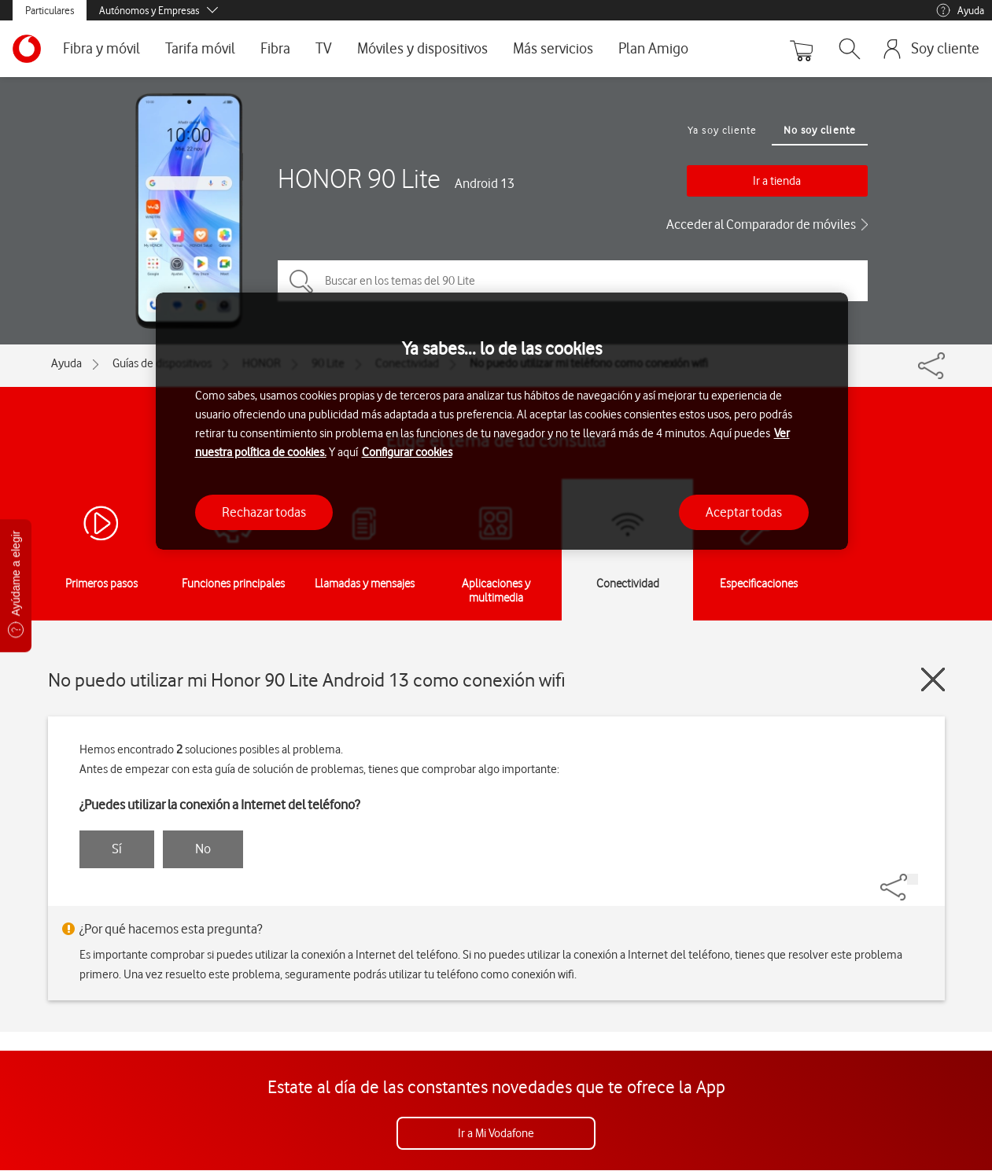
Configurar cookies (407, 452)
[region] (502, 421)
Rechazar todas (264, 512)
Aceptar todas (744, 512)
